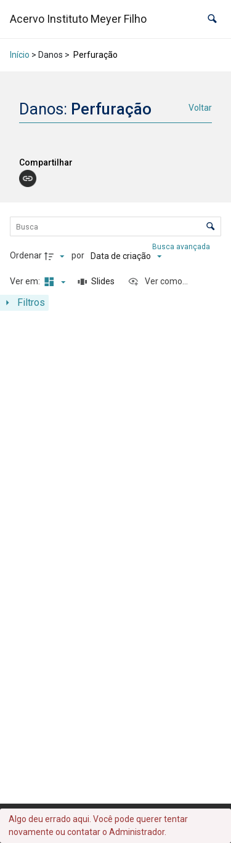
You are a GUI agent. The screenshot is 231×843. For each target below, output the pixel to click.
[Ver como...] (157, 282)
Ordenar (26, 255)
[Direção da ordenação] (56, 256)
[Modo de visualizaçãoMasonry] (53, 282)
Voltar (200, 108)
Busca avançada (182, 246)
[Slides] (96, 282)
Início (20, 55)
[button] (212, 19)
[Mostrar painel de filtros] (24, 303)
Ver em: (26, 281)
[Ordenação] (126, 256)
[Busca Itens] (116, 226)
